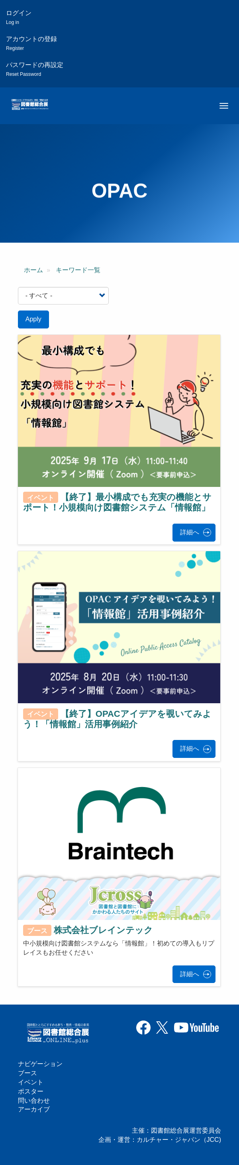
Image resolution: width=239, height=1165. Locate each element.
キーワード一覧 (78, 270)
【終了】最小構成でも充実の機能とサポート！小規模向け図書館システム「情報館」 (117, 502)
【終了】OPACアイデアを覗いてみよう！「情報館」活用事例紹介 (117, 718)
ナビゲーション (40, 1063)
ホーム (33, 270)
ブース (27, 1073)
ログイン (18, 17)
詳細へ (189, 532)
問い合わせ (34, 1100)
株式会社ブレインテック (103, 930)
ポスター (30, 1091)
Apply (33, 319)
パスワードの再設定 (34, 69)
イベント (30, 1082)
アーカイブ (34, 1109)
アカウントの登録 (31, 43)
